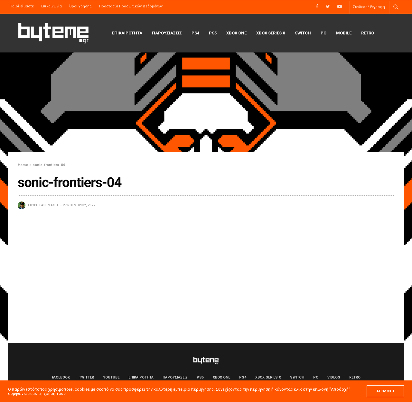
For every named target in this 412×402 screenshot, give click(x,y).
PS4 (195, 33)
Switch (303, 33)
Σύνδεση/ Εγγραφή (369, 7)
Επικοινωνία (51, 6)
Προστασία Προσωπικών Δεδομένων (131, 6)
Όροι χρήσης (80, 6)
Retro (367, 33)
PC (323, 33)
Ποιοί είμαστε (22, 6)
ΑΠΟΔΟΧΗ (385, 391)
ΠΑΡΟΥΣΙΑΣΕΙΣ (167, 33)
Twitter (86, 377)
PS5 (213, 33)
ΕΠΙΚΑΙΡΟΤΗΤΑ (127, 33)
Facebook (61, 377)
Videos (333, 377)
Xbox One (236, 33)
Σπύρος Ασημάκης (43, 205)
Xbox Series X (270, 33)
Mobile (343, 33)
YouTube (111, 377)
